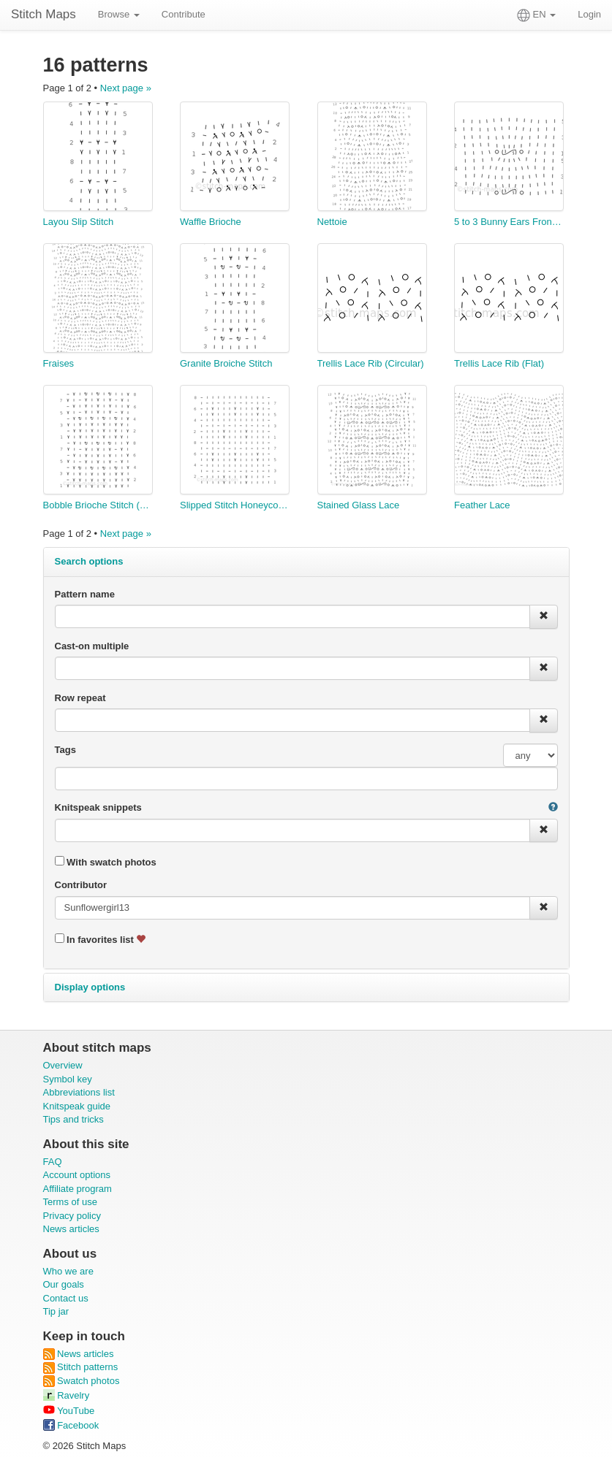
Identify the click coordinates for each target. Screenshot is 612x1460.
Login (589, 14)
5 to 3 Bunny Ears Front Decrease (509, 221)
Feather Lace (482, 505)
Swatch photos (81, 1380)
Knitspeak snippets (98, 807)
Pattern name (85, 594)
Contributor (81, 884)
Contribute (183, 14)
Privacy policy (72, 1215)
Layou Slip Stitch (78, 221)
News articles (71, 1228)
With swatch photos (105, 862)
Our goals (63, 1284)
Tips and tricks (73, 1119)
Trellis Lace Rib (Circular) (370, 363)
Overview (63, 1065)
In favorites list (100, 939)
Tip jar (56, 1311)
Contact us (65, 1298)
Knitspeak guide (77, 1106)
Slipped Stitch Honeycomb (235, 505)
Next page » (125, 88)
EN (536, 15)
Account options (77, 1174)
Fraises (59, 363)
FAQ (52, 1161)
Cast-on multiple (92, 646)
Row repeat (80, 697)
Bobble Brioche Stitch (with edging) (98, 505)
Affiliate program (77, 1188)
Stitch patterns (80, 1366)
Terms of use (70, 1201)
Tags (65, 749)
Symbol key (67, 1079)
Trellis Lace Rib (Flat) (499, 363)
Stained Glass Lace (358, 505)
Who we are (68, 1271)
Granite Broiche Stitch (226, 363)
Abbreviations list (79, 1092)
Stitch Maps (43, 14)
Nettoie (332, 221)
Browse (119, 14)
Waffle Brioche (210, 221)
